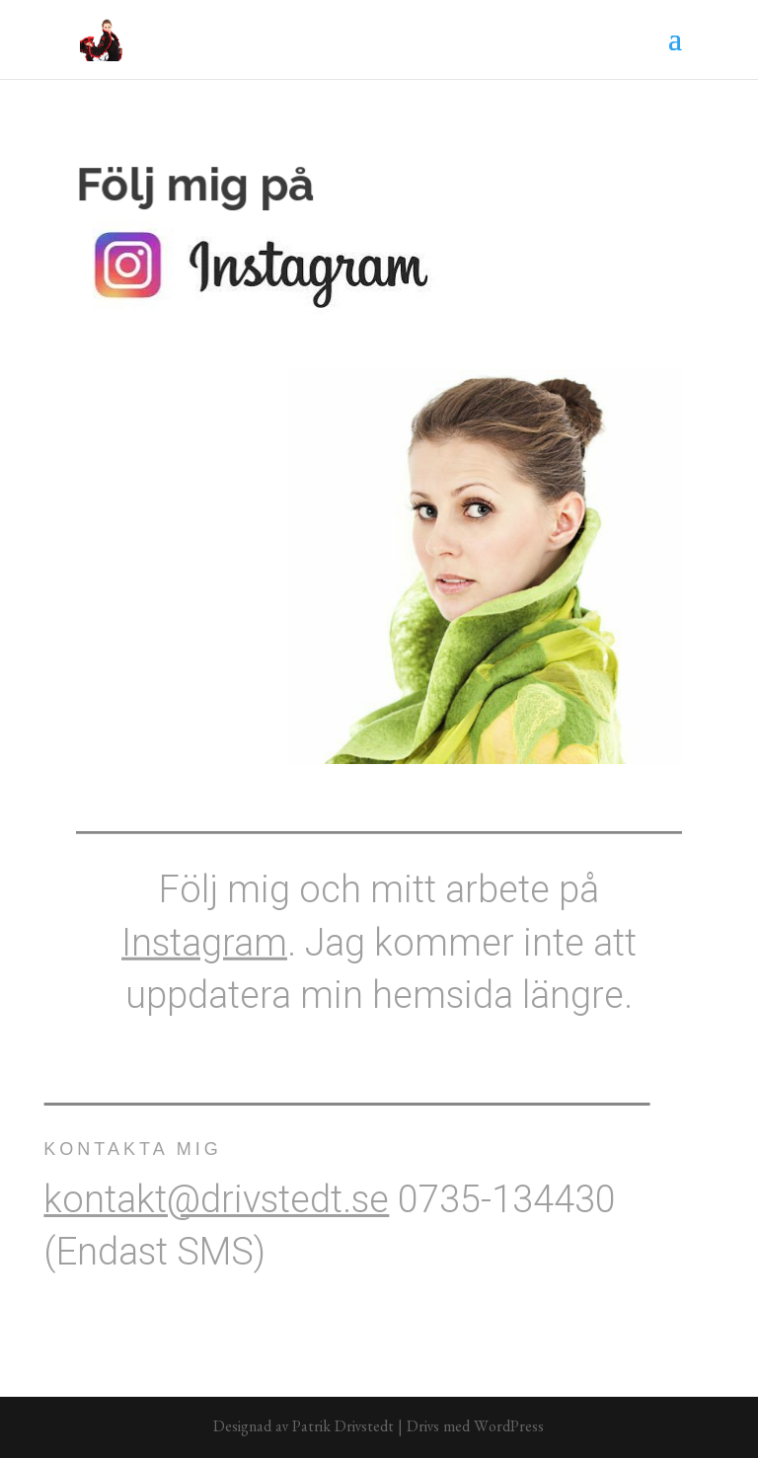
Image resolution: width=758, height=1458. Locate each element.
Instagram (204, 936)
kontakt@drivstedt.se (199, 1199)
